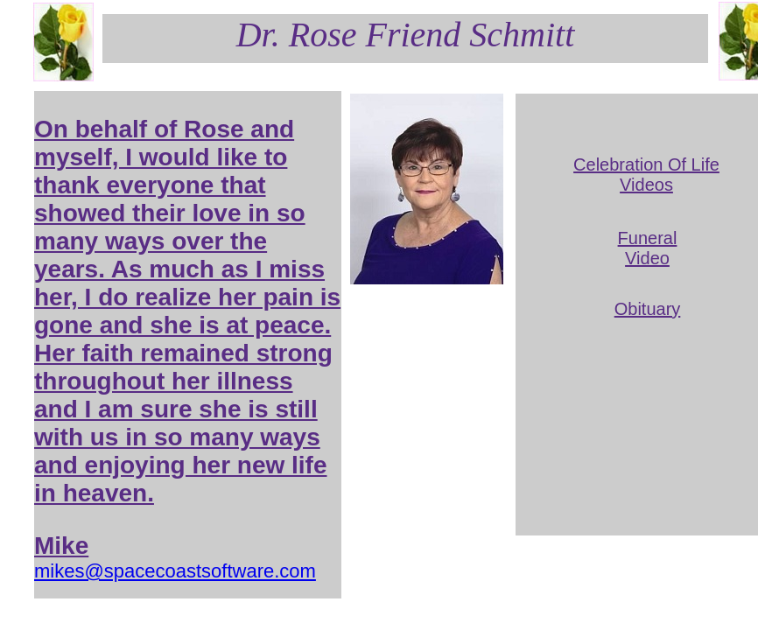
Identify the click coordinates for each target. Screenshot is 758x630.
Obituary (647, 308)
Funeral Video (647, 248)
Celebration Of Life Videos (646, 174)
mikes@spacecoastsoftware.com (175, 571)
